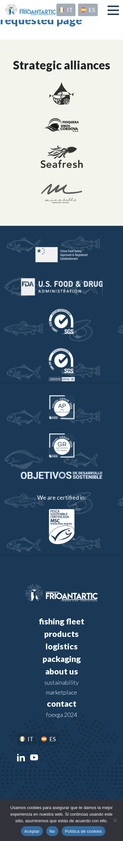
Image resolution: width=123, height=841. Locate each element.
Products (61, 634)
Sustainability (61, 682)
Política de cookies (83, 831)
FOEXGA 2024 (61, 714)
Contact (61, 703)
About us (61, 671)
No (52, 831)
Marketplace (61, 692)
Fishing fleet (61, 621)
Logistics (61, 646)
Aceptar (32, 831)
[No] (115, 820)
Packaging (62, 659)
